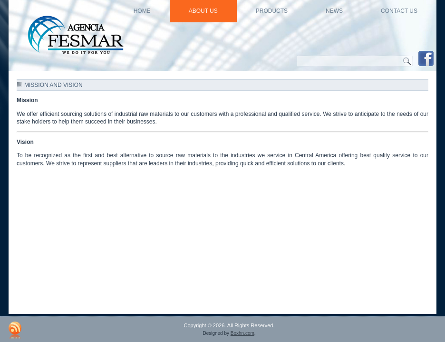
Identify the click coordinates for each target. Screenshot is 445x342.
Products (272, 11)
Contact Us (399, 11)
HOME (142, 11)
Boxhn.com (242, 333)
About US (203, 11)
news (334, 11)
